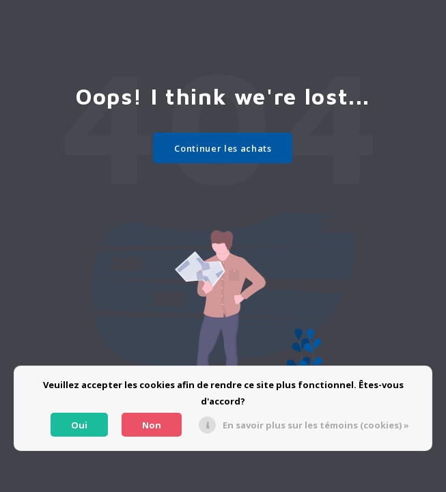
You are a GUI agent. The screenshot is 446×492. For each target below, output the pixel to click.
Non (151, 425)
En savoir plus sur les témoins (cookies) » (316, 425)
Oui (79, 425)
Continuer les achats (222, 148)
